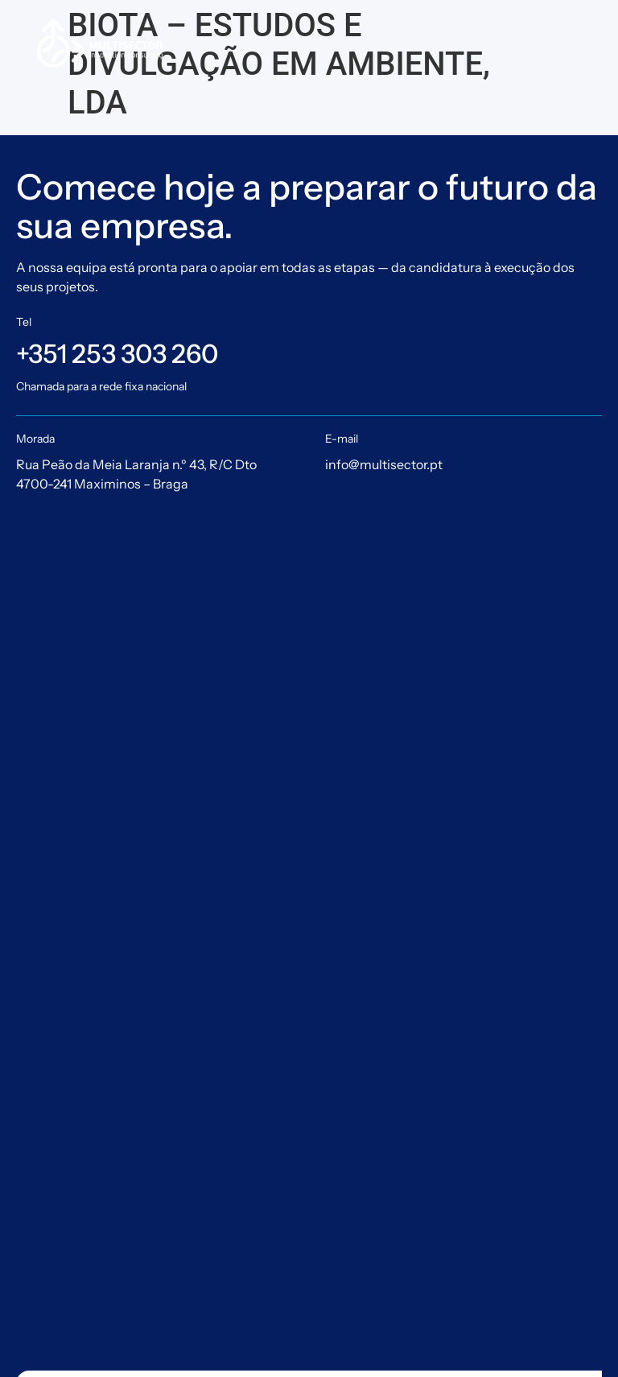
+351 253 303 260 (117, 353)
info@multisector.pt (384, 464)
